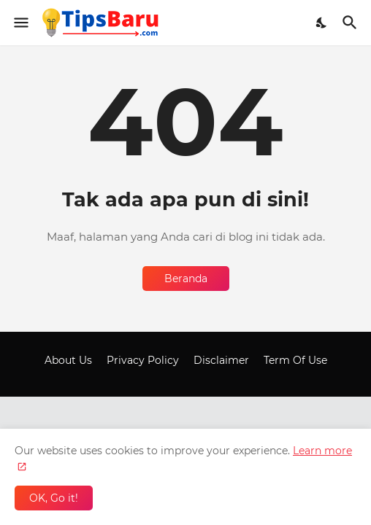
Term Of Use (295, 360)
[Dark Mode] (322, 22)
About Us (68, 360)
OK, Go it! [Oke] (53, 498)
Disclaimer (221, 360)
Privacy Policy (143, 360)
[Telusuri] (351, 22)
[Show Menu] (20, 22)
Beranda (185, 278)
